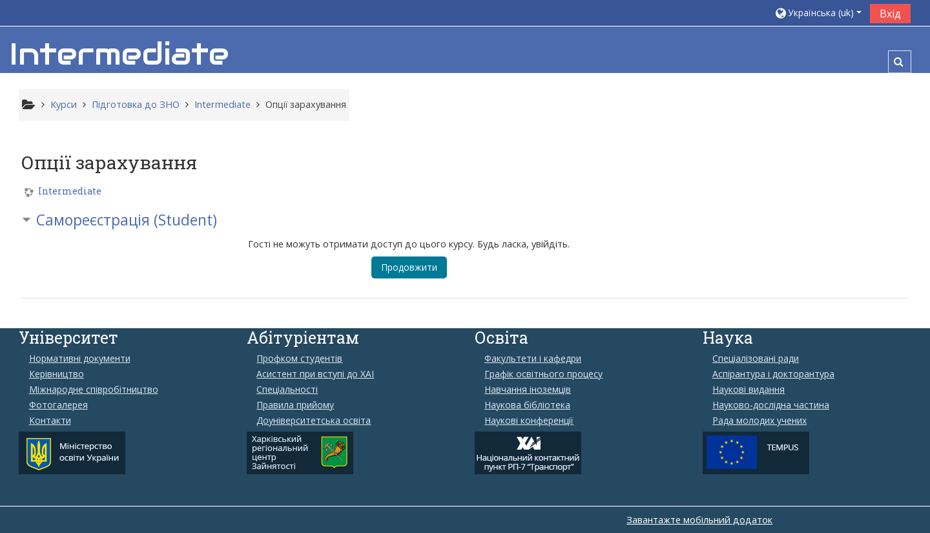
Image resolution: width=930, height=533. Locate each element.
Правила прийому (295, 405)
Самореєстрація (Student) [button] (126, 220)
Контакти (50, 420)
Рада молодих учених (759, 420)
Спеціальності (287, 389)
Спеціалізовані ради (755, 358)
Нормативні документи (79, 358)
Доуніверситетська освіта (313, 420)
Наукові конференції (529, 420)
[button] (817, 13)
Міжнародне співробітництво (93, 389)
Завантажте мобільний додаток (699, 520)
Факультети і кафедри (532, 358)
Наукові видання (748, 389)
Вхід (890, 13)
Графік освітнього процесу (543, 374)
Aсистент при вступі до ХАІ (315, 374)
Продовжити (409, 267)
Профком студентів (299, 358)
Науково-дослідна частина (770, 405)
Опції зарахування (305, 104)
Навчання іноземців (527, 389)
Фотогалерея (58, 405)
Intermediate (69, 191)
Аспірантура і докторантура (773, 374)
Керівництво (56, 374)
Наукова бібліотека (527, 405)
